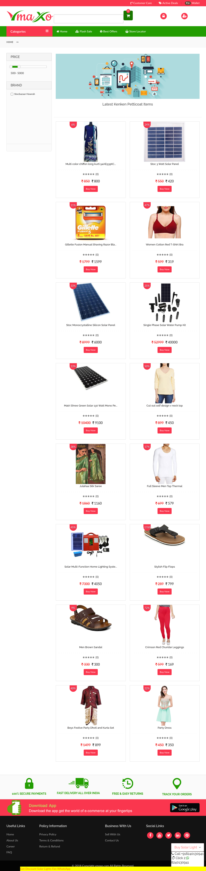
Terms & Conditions (51, 840)
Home (10, 834)
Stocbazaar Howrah (23, 93)
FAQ (9, 852)
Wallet (192, 3)
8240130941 (180, 862)
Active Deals (168, 3)
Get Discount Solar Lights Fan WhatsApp (45, 868)
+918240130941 (192, 854)
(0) (97, 174)
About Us (12, 840)
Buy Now (91, 188)
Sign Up (190, 15)
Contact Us (112, 840)
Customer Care (141, 3)
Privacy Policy (47, 834)
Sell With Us (112, 834)
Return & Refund (49, 846)
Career (10, 846)
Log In (168, 15)
